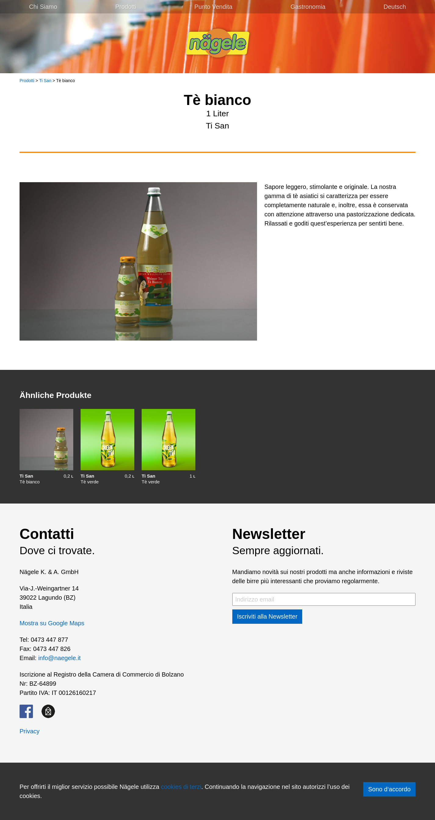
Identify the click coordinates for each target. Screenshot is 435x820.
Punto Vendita (213, 6)
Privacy (30, 731)
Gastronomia (308, 6)
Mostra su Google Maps (52, 623)
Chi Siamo (43, 6)
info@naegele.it (59, 658)
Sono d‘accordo (389, 789)
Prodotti (125, 6)
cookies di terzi (181, 786)
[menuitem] (394, 6)
